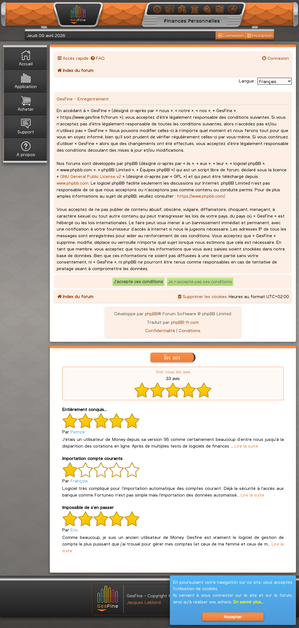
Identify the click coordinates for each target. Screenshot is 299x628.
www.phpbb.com (73, 182)
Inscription (259, 35)
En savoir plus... (248, 601)
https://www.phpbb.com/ (201, 195)
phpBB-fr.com (185, 322)
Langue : (247, 80)
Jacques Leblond (144, 602)
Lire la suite (246, 445)
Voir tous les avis (173, 371)
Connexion (230, 35)
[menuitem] (97, 58)
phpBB (151, 313)
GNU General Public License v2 (90, 176)
